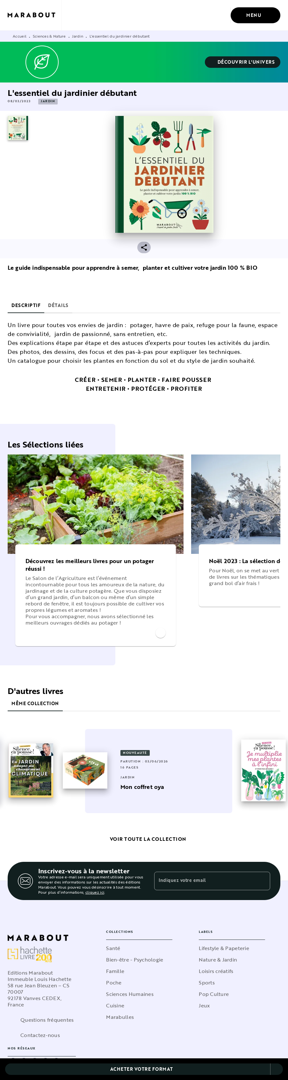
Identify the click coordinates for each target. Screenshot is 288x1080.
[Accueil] (34, 15)
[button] (243, 62)
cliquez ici (94, 892)
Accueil (19, 36)
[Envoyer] (262, 881)
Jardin (77, 36)
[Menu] (255, 15)
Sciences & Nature (49, 36)
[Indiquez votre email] (204, 881)
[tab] (26, 305)
